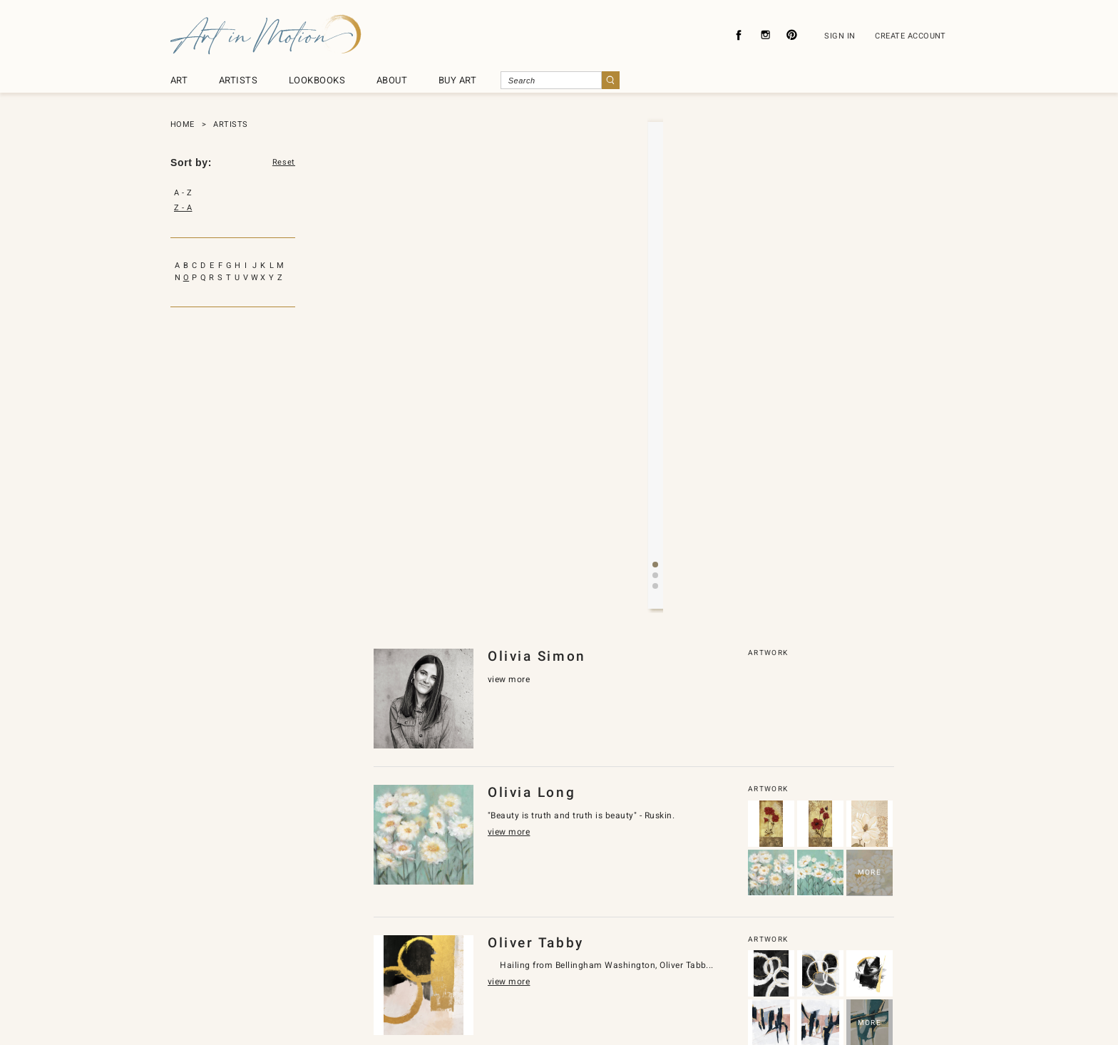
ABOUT (391, 80)
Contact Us (523, 968)
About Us (377, 968)
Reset (283, 162)
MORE (869, 649)
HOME (182, 124)
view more (629, 312)
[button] (644, 363)
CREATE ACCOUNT (910, 36)
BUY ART (457, 80)
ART (179, 80)
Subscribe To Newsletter (710, 968)
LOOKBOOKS (317, 80)
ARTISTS (238, 80)
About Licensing (603, 968)
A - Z (183, 192)
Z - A (183, 207)
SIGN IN (839, 36)
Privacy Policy (449, 968)
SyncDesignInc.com (564, 1011)
